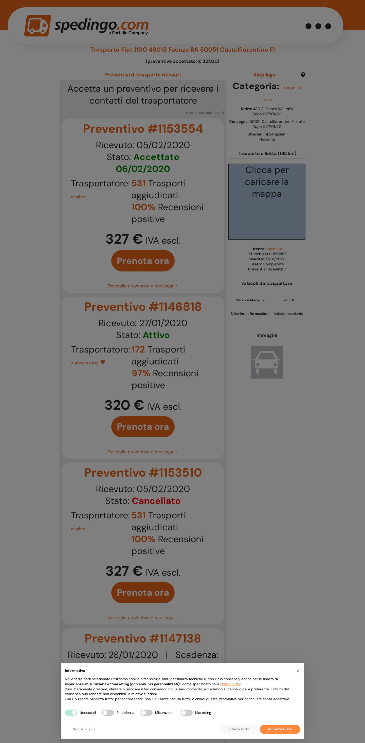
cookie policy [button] (230, 684)
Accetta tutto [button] (280, 729)
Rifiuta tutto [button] (239, 729)
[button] (298, 671)
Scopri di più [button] (84, 729)
